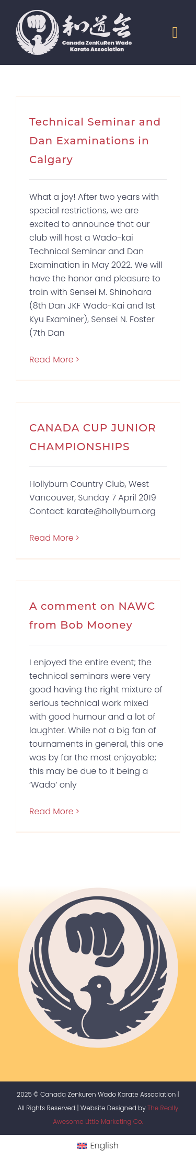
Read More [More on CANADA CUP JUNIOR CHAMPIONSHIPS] (51, 538)
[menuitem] (98, 1146)
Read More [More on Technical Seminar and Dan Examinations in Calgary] (51, 360)
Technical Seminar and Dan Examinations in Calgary (95, 141)
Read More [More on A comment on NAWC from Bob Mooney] (51, 811)
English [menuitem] (104, 1146)
